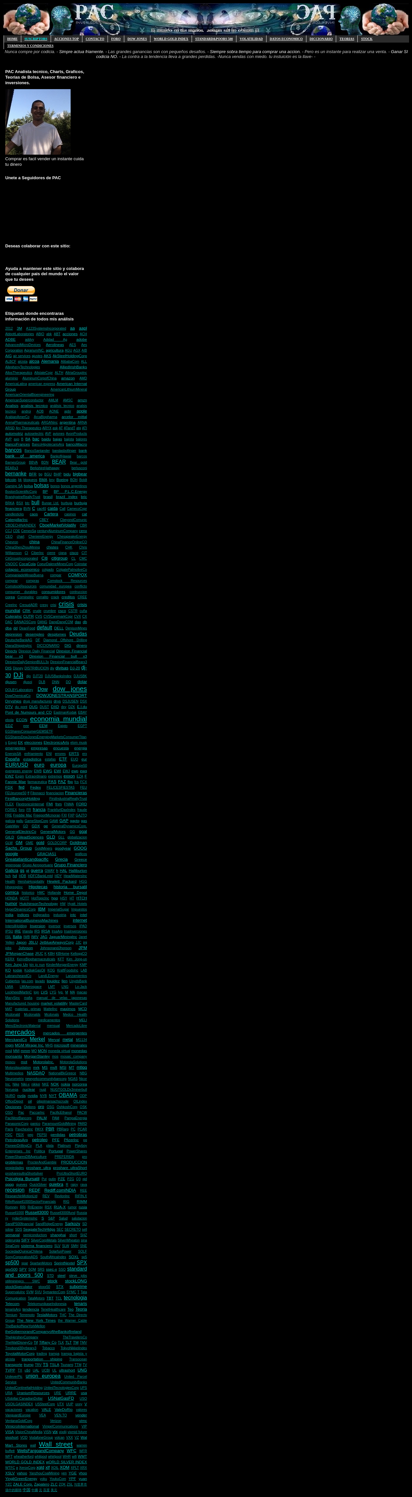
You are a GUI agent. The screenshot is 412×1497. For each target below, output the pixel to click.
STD (50, 1275)
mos (55, 1056)
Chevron (11, 542)
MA (72, 992)
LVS (44, 992)
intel (83, 914)
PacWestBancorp (18, 1118)
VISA (9, 1432)
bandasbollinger (64, 450)
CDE (16, 531)
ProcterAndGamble (41, 1162)
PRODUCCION (74, 1162)
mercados (20, 1032)
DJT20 (38, 676)
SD (84, 1224)
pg (85, 1140)
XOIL (55, 1467)
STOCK (366, 39)
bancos (13, 450)
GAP (64, 820)
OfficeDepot (14, 1101)
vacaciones (13, 1409)
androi (26, 411)
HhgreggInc (14, 887)
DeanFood (27, 628)
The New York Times (36, 1320)
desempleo (35, 634)
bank (83, 450)
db (85, 622)
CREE (82, 597)
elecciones (33, 742)
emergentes (15, 748)
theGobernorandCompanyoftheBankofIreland (43, 1331)
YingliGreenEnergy (21, 1478)
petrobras (78, 1134)
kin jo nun (37, 965)
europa (58, 765)
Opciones (13, 1106)
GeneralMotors (52, 831)
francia (39, 809)
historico (28, 892)
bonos (55, 486)
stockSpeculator (18, 1286)
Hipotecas (37, 886)
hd (15, 875)
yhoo (83, 1473)
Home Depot (75, 892)
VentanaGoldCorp (18, 1421)
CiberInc (37, 553)
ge (46, 826)
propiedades (14, 1168)
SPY (22, 1269)
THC (63, 1315)
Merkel (37, 1039)
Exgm (19, 776)
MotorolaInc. (43, 1062)
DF (38, 640)
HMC (41, 892)
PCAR (82, 1129)
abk (49, 334)
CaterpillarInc (16, 519)
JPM (82, 947)
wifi (74, 1456)
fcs (77, 782)
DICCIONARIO (48, 645)
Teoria (81, 1309)
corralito (42, 597)
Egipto (62, 726)
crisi (53, 605)
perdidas (58, 1134)
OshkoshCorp (67, 1107)
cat (84, 514)
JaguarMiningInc (63, 936)
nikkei (35, 1084)
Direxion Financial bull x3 (58, 656)
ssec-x (51, 1269)
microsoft (61, 1045)
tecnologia (75, 1297)
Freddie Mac (22, 815)
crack (55, 597)
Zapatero (41, 1484)
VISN (47, 1432)
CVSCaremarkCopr (58, 616)
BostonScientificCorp (21, 491)
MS (45, 1067)
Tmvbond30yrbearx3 (20, 1348)
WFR (83, 1451)
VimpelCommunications (60, 1426)
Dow (43, 689)
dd (15, 628)
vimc (83, 1420)
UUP (69, 1404)
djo (28, 676)
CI (26, 553)
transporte (14, 1364)
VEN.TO (60, 1415)
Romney (11, 1207)
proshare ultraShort (70, 1167)
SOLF (82, 1251)
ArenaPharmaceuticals (22, 422)
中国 (26, 1489)
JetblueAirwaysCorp (57, 942)
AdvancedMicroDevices (23, 345)
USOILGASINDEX (19, 1404)
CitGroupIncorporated (21, 558)
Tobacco (48, 1348)
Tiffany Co (47, 1342)
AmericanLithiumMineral (69, 389)
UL (54, 1370)
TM (75, 1342)
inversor (54, 926)
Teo (70, 1309)
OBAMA (68, 1095)
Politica (39, 1151)
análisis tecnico (62, 406)
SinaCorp (12, 1246)
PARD (82, 1123)
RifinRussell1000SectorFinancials (30, 1201)
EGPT (82, 726)
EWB (38, 771)
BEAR (59, 462)
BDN (44, 462)
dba (8, 628)
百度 (46, 1490)
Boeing (62, 479)
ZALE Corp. (23, 1484)
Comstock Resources (67, 581)
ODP (83, 1096)
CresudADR (28, 605)
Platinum (64, 1145)
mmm (25, 1050)
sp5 (84, 1257)
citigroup (59, 558)
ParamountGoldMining (59, 1123)
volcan (59, 1437)
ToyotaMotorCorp (20, 1353)
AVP (8, 439)
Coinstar (80, 564)
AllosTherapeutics (18, 372)
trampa (54, 1353)
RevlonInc (62, 1196)
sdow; (9, 1229)
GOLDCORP (57, 843)
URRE (70, 1393)
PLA (39, 1145)
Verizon (55, 1421)
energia (80, 748)
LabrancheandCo (18, 976)
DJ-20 (75, 668)
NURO (10, 1096)
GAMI (53, 821)
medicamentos (49, 1020)
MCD (82, 1009)
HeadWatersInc (75, 876)
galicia (10, 821)
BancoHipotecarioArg (48, 444)
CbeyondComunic (73, 520)
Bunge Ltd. (50, 503)
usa (84, 1393)
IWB (27, 937)
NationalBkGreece (62, 1073)
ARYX (46, 428)
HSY (63, 898)
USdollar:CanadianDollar (24, 1398)
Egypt (12, 742)
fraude (82, 810)
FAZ (62, 781)
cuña (83, 611)
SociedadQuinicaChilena (24, 1251)
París (9, 1129)
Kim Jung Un (16, 964)
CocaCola (27, 564)
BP (45, 491)
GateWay (12, 826)
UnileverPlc (14, 1376)
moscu (10, 1062)
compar (55, 575)
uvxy (78, 1404)
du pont (21, 707)
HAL (63, 870)
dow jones (70, 688)
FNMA (69, 804)
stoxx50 (44, 1287)
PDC (8, 1135)
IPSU (9, 931)
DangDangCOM (61, 622)
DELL (59, 628)
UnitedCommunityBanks (69, 1382)
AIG (8, 356)
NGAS (72, 1079)
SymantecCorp (54, 1292)
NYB (43, 1096)
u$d (27, 1370)
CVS (38, 616)
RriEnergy (35, 1207)
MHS (49, 1045)
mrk (36, 1067)
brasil (48, 496)
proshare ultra (38, 1167)
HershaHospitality (31, 881)
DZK (71, 707)
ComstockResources (21, 586)
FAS (52, 781)
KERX (9, 959)
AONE (54, 411)
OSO (9, 1112)
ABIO (40, 334)
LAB (83, 970)
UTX (60, 1404)
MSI (63, 1067)
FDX (9, 787)
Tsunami (66, 1365)
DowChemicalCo (17, 696)
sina (84, 1240)
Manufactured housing (22, 1003)
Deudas (78, 634)
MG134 (81, 1040)
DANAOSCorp (25, 622)
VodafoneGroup (41, 1437)
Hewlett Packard (62, 881)
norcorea (79, 1084)
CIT (84, 553)
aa (72, 328)
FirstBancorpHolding (22, 798)
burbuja (67, 503)
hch (8, 876)
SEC (60, 1229)
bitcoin (10, 479)
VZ (77, 1437)
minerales (78, 1045)
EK (20, 742)
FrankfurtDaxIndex (62, 810)
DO (68, 682)
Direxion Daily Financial (37, 651)
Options (30, 1107)
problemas (14, 1162)
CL (73, 558)
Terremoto (27, 1315)
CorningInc (25, 597)
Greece (81, 859)
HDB (22, 876)
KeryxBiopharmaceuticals (36, 959)
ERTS (74, 753)
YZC (8, 1484)
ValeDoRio (64, 1409)
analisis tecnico (34, 405)
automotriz (14, 433)
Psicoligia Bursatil (22, 1178)
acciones (69, 334)
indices (23, 914)
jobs (8, 948)
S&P (51, 1218)
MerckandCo (16, 1039)
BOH (74, 480)
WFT (9, 1456)
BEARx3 (11, 468)
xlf (47, 1467)
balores (81, 439)
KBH (51, 953)
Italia (17, 936)
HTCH (82, 898)
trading (42, 1353)
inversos (70, 926)
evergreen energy (18, 771)
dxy (63, 707)
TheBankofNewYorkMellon (25, 1326)
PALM (42, 1118)
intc (73, 914)
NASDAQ (36, 1072)
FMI (49, 804)
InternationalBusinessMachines (31, 920)
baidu (46, 439)
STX (59, 1286)
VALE (46, 1409)
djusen (10, 682)
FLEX (9, 804)
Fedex (35, 787)
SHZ (83, 1235)
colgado (48, 569)
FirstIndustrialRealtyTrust (68, 798)
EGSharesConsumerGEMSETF (29, 731)
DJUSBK (80, 676)
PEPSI (42, 1135)
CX (84, 616)
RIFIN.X (81, 1196)
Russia (82, 1213)
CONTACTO (95, 39)
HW (62, 904)
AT (61, 428)
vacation (32, 1409)
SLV (57, 1246)
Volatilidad (251, 39)
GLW (9, 843)
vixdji (62, 1432)
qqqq (9, 1184)
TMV (83, 1342)
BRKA (9, 503)
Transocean (78, 1359)
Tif (36, 1342)
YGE (73, 1473)
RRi (23, 1207)
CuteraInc (13, 616)
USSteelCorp (45, 1404)
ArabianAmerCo (17, 417)
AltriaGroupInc (76, 372)
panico (35, 1123)
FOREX (11, 810)
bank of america (25, 455)
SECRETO (72, 1229)
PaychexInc (24, 1129)
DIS (8, 668)
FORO (116, 39)
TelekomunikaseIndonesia (47, 1304)
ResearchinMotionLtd (21, 1196)
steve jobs (78, 1275)
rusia (83, 1207)
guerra (37, 870)
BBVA (33, 462)
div (52, 668)
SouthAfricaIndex (53, 1257)
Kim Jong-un (76, 959)
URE (57, 1393)
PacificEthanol (61, 1112)
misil (8, 1051)
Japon (21, 942)
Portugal (56, 1151)
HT (72, 898)
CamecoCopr (77, 508)
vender (81, 1415)
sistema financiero (36, 1245)
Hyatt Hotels (77, 904)
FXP (71, 815)
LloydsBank (78, 981)
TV (85, 1365)
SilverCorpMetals (44, 1240)
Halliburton (78, 870)
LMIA (9, 986)
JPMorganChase (19, 953)
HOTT (24, 898)
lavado (40, 981)
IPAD (83, 926)
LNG (64, 986)
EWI (57, 771)
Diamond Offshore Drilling (65, 640)
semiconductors (35, 1235)
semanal (12, 1235)
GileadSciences (30, 837)
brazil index (66, 496)
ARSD (10, 428)
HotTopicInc (40, 898)
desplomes (56, 634)
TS (45, 1364)
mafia (28, 998)
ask (55, 428)
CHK (68, 547)
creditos (68, 597)
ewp (74, 771)
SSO (62, 1269)
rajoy (74, 1184)
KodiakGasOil (35, 970)
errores (60, 754)
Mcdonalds (32, 1014)
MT (71, 1067)
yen (64, 1473)
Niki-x (25, 1084)
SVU (38, 1292)
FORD (81, 804)
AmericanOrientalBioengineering (29, 394)
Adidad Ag (55, 339)
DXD (55, 706)
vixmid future (77, 1432)
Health (10, 881)
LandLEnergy (49, 976)
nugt (43, 1089)
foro (22, 810)
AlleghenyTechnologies (22, 367)
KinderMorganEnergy (62, 965)
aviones (58, 433)
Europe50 (79, 765)
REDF (34, 1190)
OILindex (80, 1101)
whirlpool (54, 1456)
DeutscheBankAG (18, 640)
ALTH (59, 372)
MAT (8, 1009)
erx (84, 754)
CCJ (8, 531)
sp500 (12, 1262)
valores (81, 1409)
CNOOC (11, 564)
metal (67, 1039)
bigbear (80, 473)
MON (42, 1050)
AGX (76, 350)
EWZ (9, 776)
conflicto (81, 586)
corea (10, 597)
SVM (30, 1292)
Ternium (11, 1315)
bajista (69, 439)
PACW (82, 1112)
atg (78, 428)
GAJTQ (81, 815)
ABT (57, 334)
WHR (66, 1456)
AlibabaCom (70, 361)
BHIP (57, 474)
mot (24, 1062)
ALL (84, 361)
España (12, 759)
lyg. (60, 992)
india (9, 914)
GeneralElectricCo (20, 831)
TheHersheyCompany (21, 1337)
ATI (84, 428)
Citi (45, 558)
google (11, 853)
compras (32, 581)
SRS (41, 1269)
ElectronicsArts (56, 742)
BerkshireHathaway (45, 468)
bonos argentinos (74, 486)
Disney (18, 668)
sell (84, 1229)
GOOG (80, 848)
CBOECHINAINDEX (20, 525)
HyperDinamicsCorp (20, 909)
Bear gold (78, 462)
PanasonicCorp (16, 1123)
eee (26, 726)
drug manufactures (37, 701)
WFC (72, 1450)
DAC (8, 622)
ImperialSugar (58, 909)
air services (21, 356)
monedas (79, 1050)
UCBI (46, 1370)
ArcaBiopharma (45, 417)
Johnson (26, 948)
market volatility (54, 1003)
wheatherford (24, 1456)
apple (82, 411)
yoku (43, 1479)
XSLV (10, 1473)
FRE (8, 815)
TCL (59, 1298)
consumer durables (21, 592)
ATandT (69, 428)
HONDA (11, 898)
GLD (50, 837)
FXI (64, 815)
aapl (83, 328)
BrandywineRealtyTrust (22, 497)
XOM (65, 1467)
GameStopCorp (36, 821)
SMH (74, 1246)
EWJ (66, 771)
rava (83, 1184)
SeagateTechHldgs (39, 1229)
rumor (72, 1207)
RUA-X (59, 1207)
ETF (63, 759)
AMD (83, 378)
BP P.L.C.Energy (70, 491)
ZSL (70, 1484)
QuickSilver (38, 1184)
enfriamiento (33, 754)
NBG (83, 1073)
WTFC (10, 1467)
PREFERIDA (64, 1157)
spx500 (11, 1269)
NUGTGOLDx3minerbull (68, 1089)
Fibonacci (37, 793)
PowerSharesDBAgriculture (25, 1157)
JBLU (33, 942)
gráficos (81, 854)
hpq (54, 898)
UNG (82, 1370)
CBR (83, 525)
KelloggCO (79, 953)
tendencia (31, 1309)
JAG (43, 936)
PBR (50, 1128)
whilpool (41, 1456)
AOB (39, 411)
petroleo (39, 1139)
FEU (83, 787)
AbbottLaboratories (19, 334)
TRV (38, 1365)
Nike (15, 1084)
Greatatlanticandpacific (26, 859)
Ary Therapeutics (28, 428)
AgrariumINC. (34, 350)
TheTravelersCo (75, 1337)
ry (6, 1218)
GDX (36, 826)
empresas (39, 748)
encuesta (61, 748)
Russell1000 (14, 1213)
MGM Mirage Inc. (29, 1045)
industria (59, 915)
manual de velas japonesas (61, 998)
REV (46, 1196)
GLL (61, 837)
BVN (27, 508)
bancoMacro (76, 444)
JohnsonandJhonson (56, 948)
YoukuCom (58, 1479)
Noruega (11, 1089)
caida (52, 508)
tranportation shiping (42, 1359)
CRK (27, 610)
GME (29, 843)
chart (20, 536)
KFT (61, 959)
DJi (18, 675)
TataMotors (36, 1298)
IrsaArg (57, 931)
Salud (63, 1218)
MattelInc (50, 1009)
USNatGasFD (61, 1398)
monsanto (13, 1056)
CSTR (72, 611)
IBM (41, 909)
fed (22, 787)
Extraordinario (36, 776)
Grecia (61, 859)
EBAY (82, 712)
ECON (21, 720)
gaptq (74, 820)
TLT (68, 1342)
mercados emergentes (65, 1033)
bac (35, 438)
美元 (54, 1490)
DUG (33, 706)
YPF (72, 1478)
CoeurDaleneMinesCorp (55, 564)
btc (27, 503)
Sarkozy (72, 1223)
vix (55, 1431)
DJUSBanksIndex (58, 676)
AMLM (53, 400)
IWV (35, 936)
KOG (51, 970)
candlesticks (14, 514)
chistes (52, 547)
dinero (82, 645)
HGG (83, 881)
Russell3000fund (62, 1213)
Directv (11, 651)
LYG (53, 992)
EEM (43, 725)
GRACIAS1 (46, 854)
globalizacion (77, 837)
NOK (55, 1084)
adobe (81, 339)
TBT (50, 1298)
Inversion (37, 926)
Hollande (54, 892)
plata (50, 1145)
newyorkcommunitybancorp (45, 1079)
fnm (58, 804)
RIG (66, 1201)
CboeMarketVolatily (57, 525)
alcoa (34, 361)
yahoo (22, 1473)
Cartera (51, 513)
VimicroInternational (22, 1426)
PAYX (39, 1129)
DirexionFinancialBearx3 (68, 662)
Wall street (56, 1444)
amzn (82, 400)
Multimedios (14, 1073)
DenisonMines (76, 628)
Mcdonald (12, 1014)
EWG (47, 771)
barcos (82, 456)
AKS (47, 356)
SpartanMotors (41, 1263)
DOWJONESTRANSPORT (61, 695)
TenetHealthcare (53, 1309)
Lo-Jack (81, 986)
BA (27, 439)
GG (72, 832)
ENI (49, 754)
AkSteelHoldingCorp (70, 356)
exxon (69, 776)
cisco (74, 552)
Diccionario (321, 39)
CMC (83, 558)
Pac (21, 1112)
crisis (66, 603)
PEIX (20, 1135)
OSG (50, 1107)
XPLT (75, 1467)
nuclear (29, 1089)
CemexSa (28, 531)
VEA (42, 1415)
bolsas (41, 485)
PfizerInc (71, 1140)
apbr (67, 411)
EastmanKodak (65, 712)
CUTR (28, 616)
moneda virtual (59, 1051)
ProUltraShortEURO (72, 1173)
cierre (51, 553)
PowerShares (77, 1151)
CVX (77, 616)
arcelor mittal (74, 416)
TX (20, 1370)
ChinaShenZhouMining (22, 547)
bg (41, 474)
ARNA (82, 422)
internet (80, 920)
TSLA (54, 1364)
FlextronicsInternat (30, 804)
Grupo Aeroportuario (37, 865)
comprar (11, 581)
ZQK (62, 1484)
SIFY (25, 1240)
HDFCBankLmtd (40, 876)
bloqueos (30, 480)
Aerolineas (55, 344)
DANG (42, 622)
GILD (9, 837)
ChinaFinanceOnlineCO (69, 542)
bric (84, 496)
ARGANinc (49, 422)
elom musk (78, 742)
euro (39, 765)
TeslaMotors (47, 1315)
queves (21, 1184)
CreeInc (11, 605)
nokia (65, 1084)
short (73, 1235)
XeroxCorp (27, 1467)
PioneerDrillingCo (18, 1145)
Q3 (78, 1179)
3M (19, 328)
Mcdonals (51, 1014)
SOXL (74, 1257)
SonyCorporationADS (21, 1257)
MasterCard (78, 1003)
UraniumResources (33, 1393)
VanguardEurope (18, 1415)
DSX (83, 701)
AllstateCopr (43, 372)
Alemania (50, 361)
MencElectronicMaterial (23, 1025)
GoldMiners (43, 848)
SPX (82, 1262)
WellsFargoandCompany (40, 1450)
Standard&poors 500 (214, 39)
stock (52, 1280)
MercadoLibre (76, 1025)
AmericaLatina (16, 384)
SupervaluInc (15, 1292)
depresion (13, 634)
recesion (15, 1190)
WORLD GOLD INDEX (171, 39)
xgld (40, 1467)
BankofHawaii (60, 456)
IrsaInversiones (75, 931)
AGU (68, 350)
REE (83, 1190)
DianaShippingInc (18, 645)
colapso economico (22, 569)
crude (37, 611)
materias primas (28, 1009)
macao (82, 992)
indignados (41, 915)
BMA (43, 479)
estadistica (32, 759)
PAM (55, 1118)
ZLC (54, 1484)
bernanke (15, 473)
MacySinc (12, 998)
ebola (9, 720)
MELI (83, 1020)
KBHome (63, 953)
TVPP (10, 1370)
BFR (32, 474)
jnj (85, 942)
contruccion (78, 592)
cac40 (41, 508)
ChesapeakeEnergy (72, 536)
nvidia (33, 1095)
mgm (9, 1045)
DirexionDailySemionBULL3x (27, 662)
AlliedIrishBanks (73, 367)
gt (27, 870)
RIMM (82, 1201)
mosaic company (73, 1056)
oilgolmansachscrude (53, 1101)
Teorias (346, 39)
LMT (51, 986)
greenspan (13, 865)
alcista (22, 361)
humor (11, 903)
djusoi (27, 682)
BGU (48, 474)
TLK (61, 1342)
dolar (82, 681)
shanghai (58, 1235)
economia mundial (58, 718)
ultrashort (67, 1370)
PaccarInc (36, 1112)
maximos (68, 1009)
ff (28, 793)
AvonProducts (76, 433)
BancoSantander (37, 450)
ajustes (37, 356)
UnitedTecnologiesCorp (61, 1388)
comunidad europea (56, 586)
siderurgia (12, 1240)
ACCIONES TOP (66, 39)
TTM (78, 1365)
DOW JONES (137, 39)
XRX (83, 1467)
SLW (65, 1246)
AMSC (68, 400)
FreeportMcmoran (46, 815)
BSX (19, 503)
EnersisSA (13, 754)
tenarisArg (13, 1309)
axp (16, 439)
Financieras (76, 792)
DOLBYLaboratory (19, 690)
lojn (36, 992)
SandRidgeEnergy (49, 1224)
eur (84, 759)
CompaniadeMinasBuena (24, 575)
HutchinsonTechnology (38, 903)
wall (33, 1445)
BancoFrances (17, 444)
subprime (78, 1286)
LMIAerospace (31, 986)
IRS (37, 931)
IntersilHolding (16, 926)
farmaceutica (37, 782)
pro (84, 1157)
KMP (83, 965)
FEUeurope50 (15, 793)
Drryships (13, 701)
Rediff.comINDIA (60, 1190)
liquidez (53, 981)
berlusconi (79, 468)
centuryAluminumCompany (57, 531)
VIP (84, 1426)
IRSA (45, 931)
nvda (21, 1095)
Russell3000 (37, 1212)
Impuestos (79, 909)
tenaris (80, 1303)
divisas (62, 667)
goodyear (63, 848)
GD (25, 826)
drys (57, 701)
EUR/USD (16, 765)
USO (83, 1398)
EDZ (9, 725)
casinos (70, 514)
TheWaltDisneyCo (18, 1342)
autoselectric (34, 433)
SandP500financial (19, 1224)
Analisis (11, 405)
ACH (83, 334)
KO (8, 970)
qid (84, 1179)
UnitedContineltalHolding (24, 1388)
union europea (43, 1376)
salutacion (79, 1218)
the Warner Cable (72, 1320)
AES (72, 345)
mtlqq (82, 1067)
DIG (67, 645)
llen (64, 981)
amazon (68, 378)
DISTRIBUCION (37, 668)
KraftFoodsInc (67, 970)
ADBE (10, 339)
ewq (83, 771)
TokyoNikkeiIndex (73, 1348)
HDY (58, 876)
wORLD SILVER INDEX (66, 1462)
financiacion (55, 793)
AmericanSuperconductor (24, 400)
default (44, 627)
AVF (48, 433)
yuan (83, 1478)
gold (40, 842)
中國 (34, 1490)
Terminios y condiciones (30, 46)
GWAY (50, 871)
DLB (42, 682)
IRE (17, 931)
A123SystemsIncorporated (46, 328)
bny (52, 480)
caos (34, 514)
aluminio (11, 378)
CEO (9, 536)
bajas (57, 439)
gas (84, 820)
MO (34, 1051)
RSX (48, 1207)
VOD (24, 1437)
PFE (56, 1140)
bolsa (28, 486)
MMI (16, 1051)
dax (78, 622)
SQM (32, 1269)
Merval (54, 1039)
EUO (74, 759)
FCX (83, 782)
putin (52, 1179)
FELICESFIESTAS (60, 787)
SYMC (71, 1292)
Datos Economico (286, 39)
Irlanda (28, 931)
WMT (82, 1456)
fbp (70, 781)
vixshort (11, 1437)
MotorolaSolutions (73, 1062)
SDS (18, 1229)
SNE (83, 1246)
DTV (9, 706)
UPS (83, 1388)
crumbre (49, 611)
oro (41, 1106)
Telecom (12, 1303)
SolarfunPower (60, 1251)
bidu (67, 474)
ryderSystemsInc (24, 1218)
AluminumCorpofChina (40, 378)
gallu (19, 821)
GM (19, 842)
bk (20, 480)
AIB (84, 350)
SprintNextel (64, 1263)
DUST (44, 707)
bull (35, 502)
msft (53, 1067)
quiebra (56, 1184)
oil (30, 1101)
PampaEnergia (75, 1118)
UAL (36, 1370)
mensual (53, 1025)
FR (28, 810)
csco (62, 610)
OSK (83, 1107)
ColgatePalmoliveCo (71, 569)
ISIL (8, 937)
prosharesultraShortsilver (24, 1173)
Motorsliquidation (18, 1067)
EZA (80, 776)
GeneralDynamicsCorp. (69, 826)
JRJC (39, 953)
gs (22, 870)
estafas (50, 759)
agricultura (55, 350)
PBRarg (62, 1129)
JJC (78, 942)
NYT (53, 1095)
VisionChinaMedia (29, 1432)
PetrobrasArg (16, 1140)
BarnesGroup (15, 462)
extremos (55, 776)
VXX (69, 1437)
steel (61, 1275)
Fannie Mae (15, 781)
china (34, 541)
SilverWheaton (69, 1240)
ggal (83, 831)
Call (62, 508)
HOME (12, 39)
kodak (17, 970)
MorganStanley (37, 1056)
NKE (45, 1084)
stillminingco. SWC (22, 1281)
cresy (44, 605)
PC (73, 1129)
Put (44, 1179)
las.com (27, 981)
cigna (63, 553)
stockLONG (76, 1280)
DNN (56, 682)
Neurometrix (14, 1079)
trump (29, 1364)
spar (25, 1263)
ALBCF (10, 361)
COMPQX (77, 574)
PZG (70, 1179)
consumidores (53, 591)
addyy (29, 339)
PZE (61, 1179)
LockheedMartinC (18, 992)
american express (41, 384)
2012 (9, 328)
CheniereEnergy (40, 536)
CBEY (43, 520)
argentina (68, 422)
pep (30, 1135)
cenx (83, 530)
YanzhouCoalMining (44, 1473)
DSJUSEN (70, 701)
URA (8, 1393)
